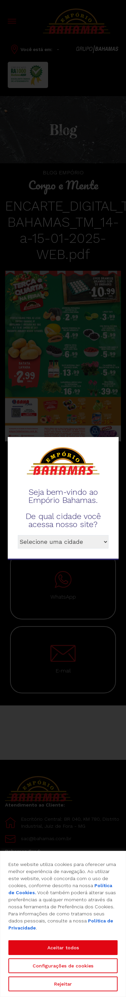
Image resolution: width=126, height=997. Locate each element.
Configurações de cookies (63, 965)
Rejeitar (63, 984)
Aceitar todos (63, 947)
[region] (63, 924)
